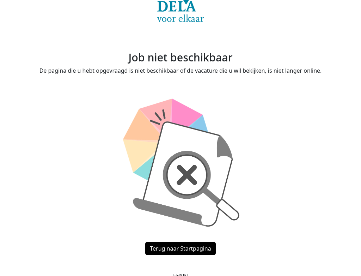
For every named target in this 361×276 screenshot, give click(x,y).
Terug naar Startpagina (180, 248)
